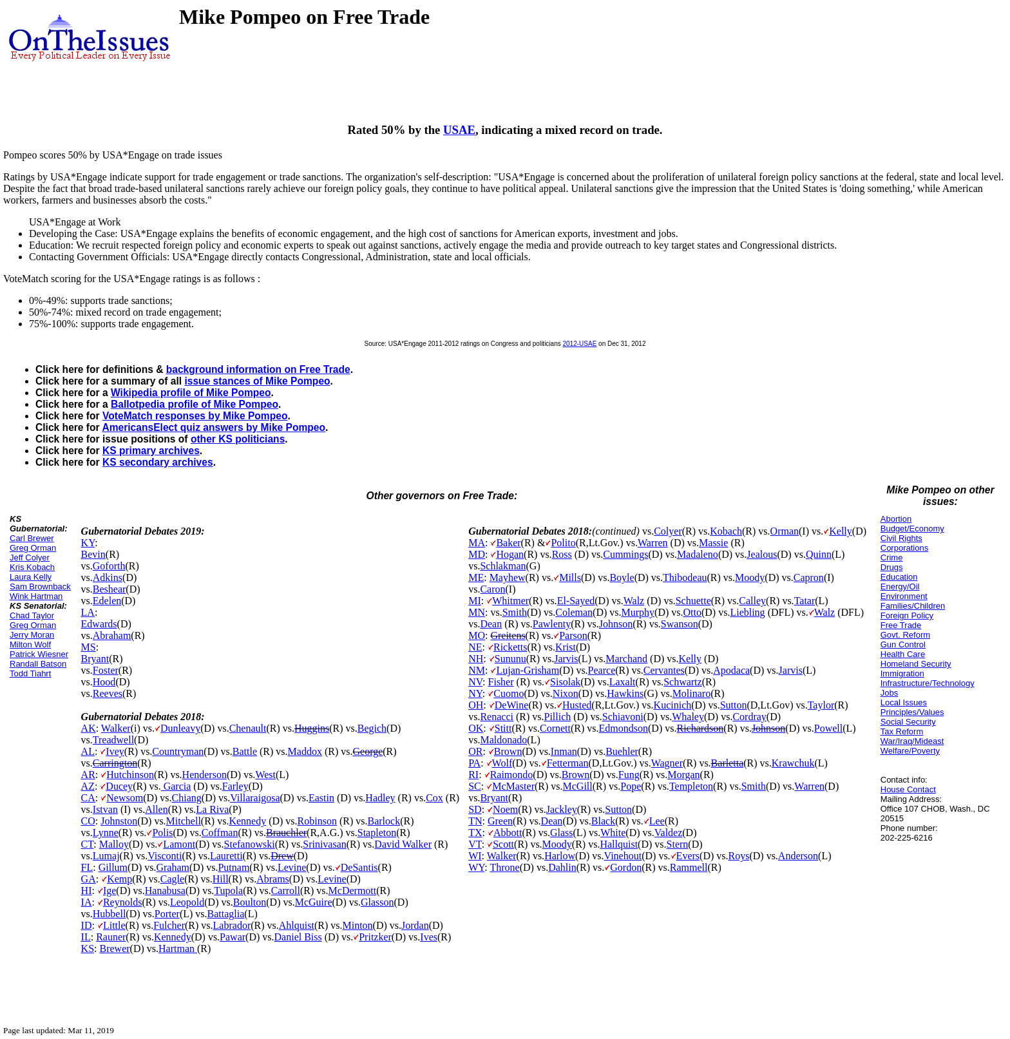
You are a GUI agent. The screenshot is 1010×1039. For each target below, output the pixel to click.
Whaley (688, 716)
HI (86, 890)
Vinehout (623, 855)
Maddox (305, 751)
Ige (109, 890)
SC (474, 786)
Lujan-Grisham (527, 670)
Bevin (93, 554)
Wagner (667, 763)
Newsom (124, 797)
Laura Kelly (31, 577)
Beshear (109, 589)
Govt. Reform (905, 635)
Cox (434, 797)
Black (603, 820)
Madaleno (697, 554)
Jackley (561, 809)
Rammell (689, 867)
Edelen (107, 600)
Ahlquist (296, 925)
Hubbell (109, 913)
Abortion (896, 519)
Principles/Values (912, 712)
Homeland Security (916, 664)
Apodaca (731, 670)
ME (476, 577)
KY (88, 542)
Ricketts (510, 647)
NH (475, 658)
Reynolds (122, 902)
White (612, 832)
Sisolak (565, 681)
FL (87, 867)
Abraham (112, 635)
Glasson (377, 902)
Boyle (621, 577)
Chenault (248, 728)
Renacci (496, 716)
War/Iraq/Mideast (912, 741)
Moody (750, 577)
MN (476, 612)
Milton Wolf (30, 644)
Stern (678, 844)
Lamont (179, 844)
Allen (156, 809)
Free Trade (901, 625)
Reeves (107, 693)
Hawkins (625, 693)
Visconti (165, 855)
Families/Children (913, 606)
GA (88, 878)
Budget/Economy (912, 528)
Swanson (679, 623)
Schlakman (503, 565)
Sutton (733, 705)
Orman (784, 531)
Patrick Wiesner (39, 654)
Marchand (626, 658)
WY (476, 867)
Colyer (668, 531)
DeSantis (359, 867)
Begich (371, 728)
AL (88, 751)
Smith (514, 612)
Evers (688, 855)
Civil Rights (901, 538)
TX (475, 832)
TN (475, 820)
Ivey (115, 751)
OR (475, 751)
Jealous (762, 554)
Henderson (204, 774)
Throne (505, 867)
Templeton (691, 786)
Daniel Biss (298, 936)
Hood (104, 681)
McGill (578, 786)
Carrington (115, 763)
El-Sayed (576, 600)
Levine (292, 867)
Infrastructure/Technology (928, 683)
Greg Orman (33, 548)
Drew (282, 855)
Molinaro (691, 693)
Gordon (626, 867)
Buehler (621, 751)
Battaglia (226, 913)
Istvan (105, 809)
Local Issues (904, 702)
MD (476, 554)
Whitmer (510, 600)
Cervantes (664, 670)
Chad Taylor (32, 615)
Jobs (889, 693)
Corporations (904, 548)
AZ (88, 786)
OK (475, 728)
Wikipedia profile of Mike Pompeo (191, 392)
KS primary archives (151, 450)
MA (476, 542)
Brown (508, 751)
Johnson (616, 623)
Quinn (819, 554)
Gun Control (903, 644)
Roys (739, 855)
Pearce (602, 670)
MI (474, 600)
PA (474, 763)
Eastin (321, 797)
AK (88, 728)
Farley (235, 786)
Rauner (111, 936)
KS (87, 948)
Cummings (625, 554)
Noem (505, 809)
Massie (713, 542)
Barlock (384, 820)
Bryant (95, 658)
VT (475, 844)
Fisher (501, 681)
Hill (221, 878)
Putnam (233, 867)
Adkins (107, 577)
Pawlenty (552, 623)
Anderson (798, 855)
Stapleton (376, 832)
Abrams (272, 878)
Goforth (109, 565)
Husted (576, 705)
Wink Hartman (36, 596)
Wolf (502, 763)
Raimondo (511, 774)
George (367, 751)
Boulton (250, 902)
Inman (564, 751)
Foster (106, 670)
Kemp (119, 878)
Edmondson (623, 728)
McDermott (353, 890)
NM (476, 670)
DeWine (512, 705)
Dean (491, 623)
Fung (629, 774)
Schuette (693, 600)
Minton (357, 925)
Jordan (415, 925)
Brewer (114, 948)
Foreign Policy (907, 615)
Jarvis (566, 658)
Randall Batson (38, 664)
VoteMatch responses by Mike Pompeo (194, 415)
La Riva (212, 809)
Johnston (118, 820)
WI (474, 855)
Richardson (699, 728)
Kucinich (673, 705)
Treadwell (113, 739)
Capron (809, 577)
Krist (565, 647)
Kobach (726, 531)
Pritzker (375, 936)
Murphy (638, 612)
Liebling (747, 612)
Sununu (510, 658)
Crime (892, 557)
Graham (172, 867)
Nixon (565, 693)
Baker (508, 542)
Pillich (557, 716)
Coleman (574, 612)
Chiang (187, 797)
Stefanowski (249, 844)
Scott (503, 844)
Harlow (559, 855)
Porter (167, 913)
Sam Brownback (40, 586)
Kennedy (247, 820)
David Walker (403, 844)
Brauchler (286, 832)
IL (86, 936)
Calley (752, 600)
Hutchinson (130, 774)
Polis (162, 832)
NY (475, 693)
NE (475, 647)
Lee (657, 820)
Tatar (804, 600)
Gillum (113, 867)
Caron (492, 589)
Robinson (317, 820)
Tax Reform (902, 731)
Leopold (187, 902)
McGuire (313, 902)
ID (86, 925)
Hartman (177, 948)
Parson (573, 635)
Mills (570, 577)
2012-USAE (580, 343)
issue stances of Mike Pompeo (257, 381)
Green (500, 820)
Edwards (99, 623)
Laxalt (622, 681)
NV (475, 681)
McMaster (513, 786)
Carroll (285, 890)
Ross (562, 554)
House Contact (908, 789)
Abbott (507, 832)
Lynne (106, 832)
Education (899, 577)
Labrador (232, 925)
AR (88, 774)
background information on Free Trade (258, 369)
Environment (904, 596)
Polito (563, 542)
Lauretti (226, 855)
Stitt (503, 728)
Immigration (902, 673)
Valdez (668, 832)
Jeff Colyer (30, 557)
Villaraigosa (255, 797)
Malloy (114, 844)
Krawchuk (793, 763)
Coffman (220, 832)
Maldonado (503, 739)
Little (114, 925)
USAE (459, 130)
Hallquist (619, 844)
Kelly (840, 531)
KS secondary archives (157, 462)
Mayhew (508, 577)
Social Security (908, 722)
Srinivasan (325, 844)
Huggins (311, 728)
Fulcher (169, 925)
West (265, 774)
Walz (634, 600)
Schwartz (682, 681)
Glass (561, 832)
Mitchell (183, 820)
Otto (692, 612)
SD (474, 809)
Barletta (727, 763)
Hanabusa (165, 890)
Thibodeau (685, 577)
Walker (116, 728)
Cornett (555, 728)
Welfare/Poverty (910, 751)
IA (86, 902)
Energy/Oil (900, 586)
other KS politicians (238, 439)
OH (475, 705)
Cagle (172, 878)
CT (87, 844)
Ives (428, 936)
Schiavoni (622, 716)
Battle (245, 751)
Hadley (380, 797)
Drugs (892, 567)
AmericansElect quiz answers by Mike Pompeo (213, 427)
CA (88, 797)
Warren (653, 542)
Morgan (683, 774)
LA (88, 612)
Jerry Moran (32, 635)
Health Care (903, 654)
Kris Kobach (32, 567)
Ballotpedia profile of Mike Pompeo (194, 404)
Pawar (232, 936)
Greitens (507, 635)
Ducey (119, 786)
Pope (630, 786)
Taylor (821, 705)
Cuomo (508, 693)
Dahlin (562, 867)
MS (88, 647)
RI (473, 774)
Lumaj (106, 855)
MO (476, 635)
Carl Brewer (32, 538)
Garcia (176, 786)
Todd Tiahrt (30, 673)
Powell (828, 728)
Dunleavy (180, 728)
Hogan (510, 554)
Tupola (228, 890)
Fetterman (568, 763)
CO (88, 820)
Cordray (749, 716)
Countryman (178, 751)
